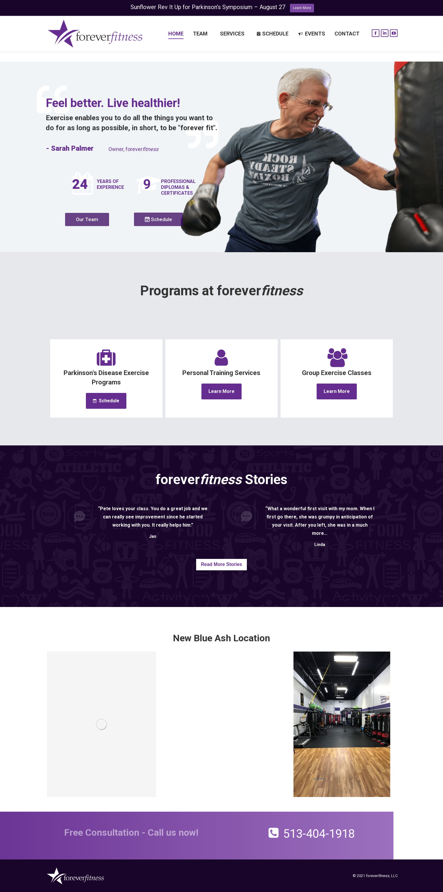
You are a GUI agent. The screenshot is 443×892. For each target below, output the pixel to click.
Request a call (72, 22)
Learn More (302, 8)
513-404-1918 (376, 21)
